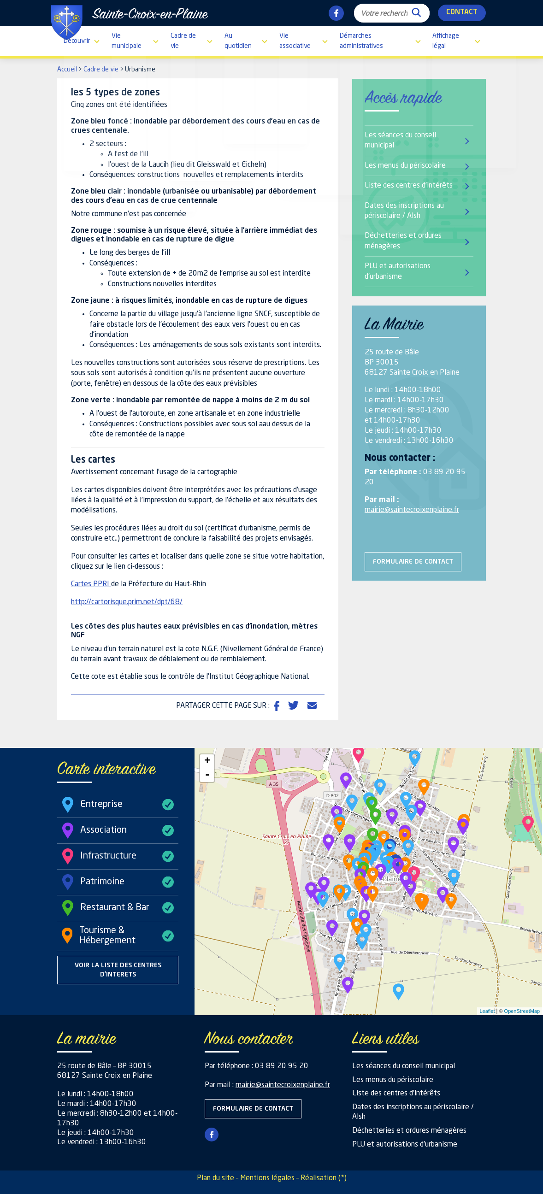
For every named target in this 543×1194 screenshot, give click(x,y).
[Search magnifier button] (416, 10)
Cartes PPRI (91, 584)
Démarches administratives (361, 41)
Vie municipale (127, 41)
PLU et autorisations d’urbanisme (398, 271)
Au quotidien (238, 41)
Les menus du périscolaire (405, 166)
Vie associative (295, 41)
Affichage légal (445, 41)
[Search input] (384, 13)
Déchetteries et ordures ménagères (403, 241)
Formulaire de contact (413, 562)
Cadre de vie (183, 41)
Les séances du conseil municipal (400, 140)
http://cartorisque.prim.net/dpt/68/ (127, 602)
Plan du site (215, 1178)
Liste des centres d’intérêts (409, 185)
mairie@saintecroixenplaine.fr (412, 510)
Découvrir (77, 41)
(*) (342, 1178)
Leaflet (487, 1011)
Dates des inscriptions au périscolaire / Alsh (404, 211)
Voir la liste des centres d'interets (118, 970)
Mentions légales (267, 1178)
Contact (462, 12)
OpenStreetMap (522, 1011)
